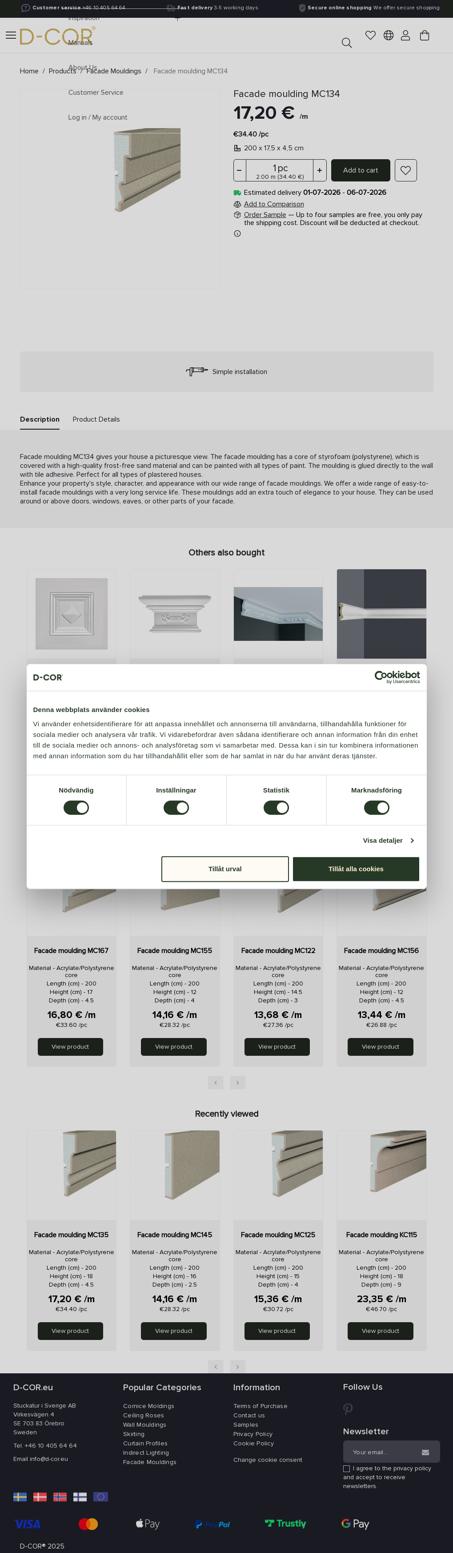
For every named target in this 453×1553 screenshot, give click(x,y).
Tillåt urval (225, 869)
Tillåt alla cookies (356, 869)
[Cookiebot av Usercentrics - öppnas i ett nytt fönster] (381, 677)
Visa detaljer (383, 840)
